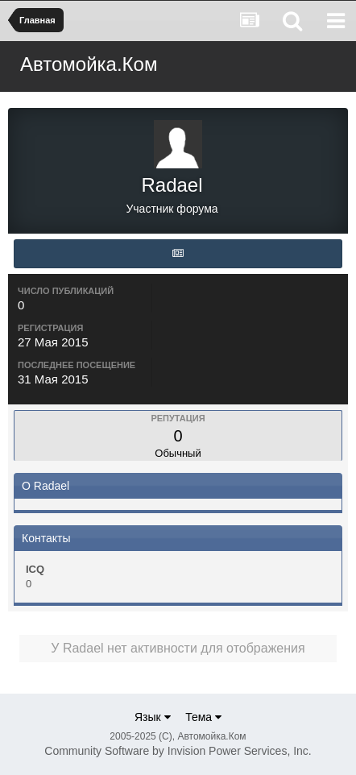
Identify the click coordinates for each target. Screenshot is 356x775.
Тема (203, 717)
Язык (153, 717)
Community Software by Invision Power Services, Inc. (177, 750)
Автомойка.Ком (88, 64)
